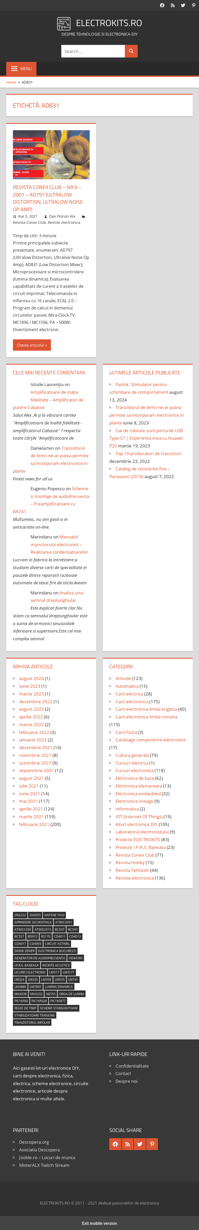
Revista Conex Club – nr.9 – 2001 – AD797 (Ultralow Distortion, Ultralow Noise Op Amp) (48, 198)
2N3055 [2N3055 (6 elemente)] (35, 914)
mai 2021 (28, 800)
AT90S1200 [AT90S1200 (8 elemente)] (22, 928)
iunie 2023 (29, 685)
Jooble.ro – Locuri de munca (47, 1157)
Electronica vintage (134, 800)
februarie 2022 (34, 731)
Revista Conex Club (29, 221)
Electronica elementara (139, 785)
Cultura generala (132, 754)
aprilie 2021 (31, 808)
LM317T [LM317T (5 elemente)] (68, 971)
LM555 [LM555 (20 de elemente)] (60, 979)
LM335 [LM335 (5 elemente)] (33, 979)
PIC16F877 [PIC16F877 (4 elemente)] (58, 1000)
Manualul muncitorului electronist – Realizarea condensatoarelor (59, 543)
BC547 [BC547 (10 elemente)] (73, 928)
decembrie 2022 (35, 700)
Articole (123, 677)
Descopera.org (34, 1141)
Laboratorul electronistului (142, 831)
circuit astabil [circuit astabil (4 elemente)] (57, 943)
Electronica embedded (138, 793)
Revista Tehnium (132, 869)
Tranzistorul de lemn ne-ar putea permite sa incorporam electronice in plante (146, 414)
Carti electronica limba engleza (146, 708)
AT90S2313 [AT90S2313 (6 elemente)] (43, 928)
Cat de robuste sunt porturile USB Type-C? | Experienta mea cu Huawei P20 (146, 437)
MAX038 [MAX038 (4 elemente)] (20, 993)
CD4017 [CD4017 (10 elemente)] (20, 943)
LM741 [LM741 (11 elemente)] (73, 979)
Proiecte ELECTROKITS (138, 839)
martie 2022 (31, 724)
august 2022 (31, 708)
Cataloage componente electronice (151, 739)
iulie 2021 (29, 785)
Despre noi (126, 1080)
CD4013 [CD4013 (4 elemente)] (75, 935)
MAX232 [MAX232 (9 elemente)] (36, 993)
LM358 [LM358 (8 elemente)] (46, 979)
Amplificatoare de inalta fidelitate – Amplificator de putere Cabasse (48, 399)
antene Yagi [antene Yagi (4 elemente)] (54, 914)
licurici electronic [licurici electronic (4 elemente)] (30, 971)
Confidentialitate (132, 1065)
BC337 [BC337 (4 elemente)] (59, 928)
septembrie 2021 (36, 770)
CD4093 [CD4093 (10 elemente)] (35, 943)
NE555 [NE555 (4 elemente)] (51, 993)
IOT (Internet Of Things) (139, 816)
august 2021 (31, 777)
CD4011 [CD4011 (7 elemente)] (60, 935)
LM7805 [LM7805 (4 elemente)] (35, 986)
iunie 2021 (29, 793)
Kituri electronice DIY (137, 823)
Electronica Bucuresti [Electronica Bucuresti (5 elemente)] (57, 950)
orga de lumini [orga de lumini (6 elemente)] (71, 993)
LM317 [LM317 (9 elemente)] (54, 971)
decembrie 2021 (35, 747)
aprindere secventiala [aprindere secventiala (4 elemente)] (33, 921)
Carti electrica (129, 693)
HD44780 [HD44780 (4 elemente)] (75, 957)
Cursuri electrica (132, 762)
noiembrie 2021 (35, 754)
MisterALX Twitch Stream (44, 1164)
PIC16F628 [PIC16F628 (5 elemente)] (39, 1000)
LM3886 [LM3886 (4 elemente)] (20, 986)
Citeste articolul (30, 344)
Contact (123, 1073)
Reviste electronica (64, 221)
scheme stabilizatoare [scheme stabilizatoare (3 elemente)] (59, 1007)
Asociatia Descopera (39, 1149)
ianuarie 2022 (33, 739)
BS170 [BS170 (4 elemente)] (45, 935)
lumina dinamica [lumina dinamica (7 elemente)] (59, 986)
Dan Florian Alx (62, 215)
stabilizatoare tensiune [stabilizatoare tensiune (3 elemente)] (34, 1014)
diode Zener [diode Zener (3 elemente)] (24, 950)
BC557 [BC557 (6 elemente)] (19, 935)
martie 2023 (31, 693)
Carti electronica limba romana (146, 716)
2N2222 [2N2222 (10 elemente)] (20, 914)
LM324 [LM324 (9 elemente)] (19, 979)
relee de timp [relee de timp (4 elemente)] (25, 1007)
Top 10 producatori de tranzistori (148, 453)
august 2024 (31, 677)
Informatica (127, 808)
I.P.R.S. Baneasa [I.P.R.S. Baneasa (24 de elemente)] (26, 964)
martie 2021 (31, 816)
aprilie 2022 (31, 716)
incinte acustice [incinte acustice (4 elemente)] (56, 964)
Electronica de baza (135, 777)
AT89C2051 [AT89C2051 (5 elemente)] (63, 921)
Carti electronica (132, 700)
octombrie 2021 (35, 762)
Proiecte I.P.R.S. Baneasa (141, 846)
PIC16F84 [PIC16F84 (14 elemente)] (21, 1000)
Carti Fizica (126, 731)
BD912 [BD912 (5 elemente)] (32, 935)
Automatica (127, 685)
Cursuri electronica (135, 770)
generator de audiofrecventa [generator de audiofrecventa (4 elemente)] (39, 957)
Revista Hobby (130, 862)
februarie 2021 (34, 823)
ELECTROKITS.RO (109, 22)
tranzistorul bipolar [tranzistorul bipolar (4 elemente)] (32, 1022)
